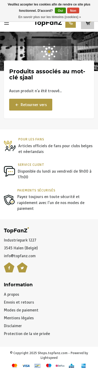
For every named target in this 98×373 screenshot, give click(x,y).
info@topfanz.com (20, 256)
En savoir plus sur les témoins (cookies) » (49, 17)
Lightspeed (49, 358)
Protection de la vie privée (27, 333)
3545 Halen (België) (21, 248)
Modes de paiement (21, 310)
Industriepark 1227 (20, 240)
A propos (11, 294)
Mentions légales (19, 318)
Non (73, 11)
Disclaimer (13, 325)
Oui (60, 11)
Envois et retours (19, 302)
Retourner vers (31, 104)
